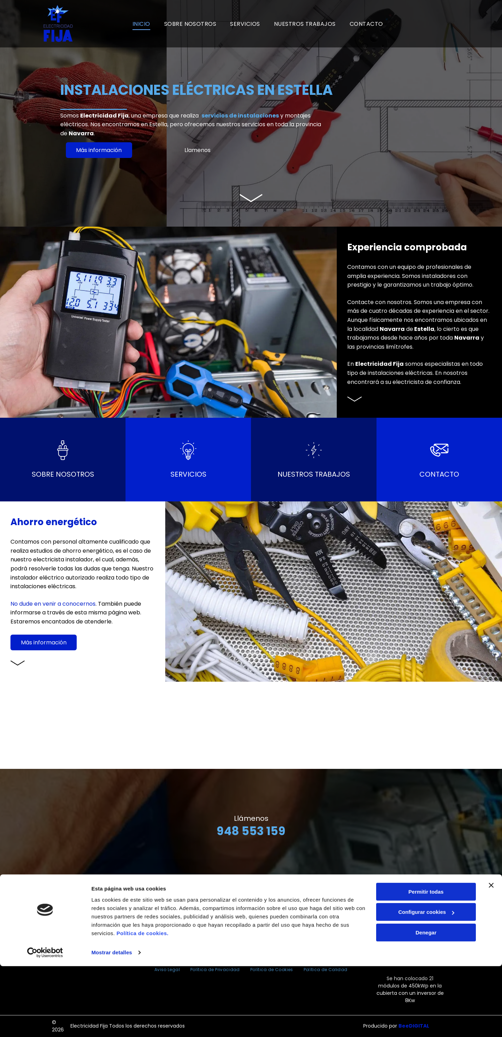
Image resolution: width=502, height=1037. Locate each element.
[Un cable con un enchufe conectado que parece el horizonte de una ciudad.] (460, 725)
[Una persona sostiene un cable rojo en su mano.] (209, 725)
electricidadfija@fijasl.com (254, 930)
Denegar (426, 1003)
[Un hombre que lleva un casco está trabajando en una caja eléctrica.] (125, 725)
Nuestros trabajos (313, 474)
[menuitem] (141, 23)
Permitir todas (426, 963)
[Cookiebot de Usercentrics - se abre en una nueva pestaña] (45, 1023)
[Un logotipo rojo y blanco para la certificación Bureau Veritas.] (423, 24)
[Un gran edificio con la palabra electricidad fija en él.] (42, 725)
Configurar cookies (426, 983)
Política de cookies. (142, 1004)
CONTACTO (439, 474)
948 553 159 (251, 831)
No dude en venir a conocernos (53, 604)
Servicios (188, 474)
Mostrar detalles (111, 1023)
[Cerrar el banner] (491, 956)
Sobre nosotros (63, 474)
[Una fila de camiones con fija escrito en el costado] (376, 725)
